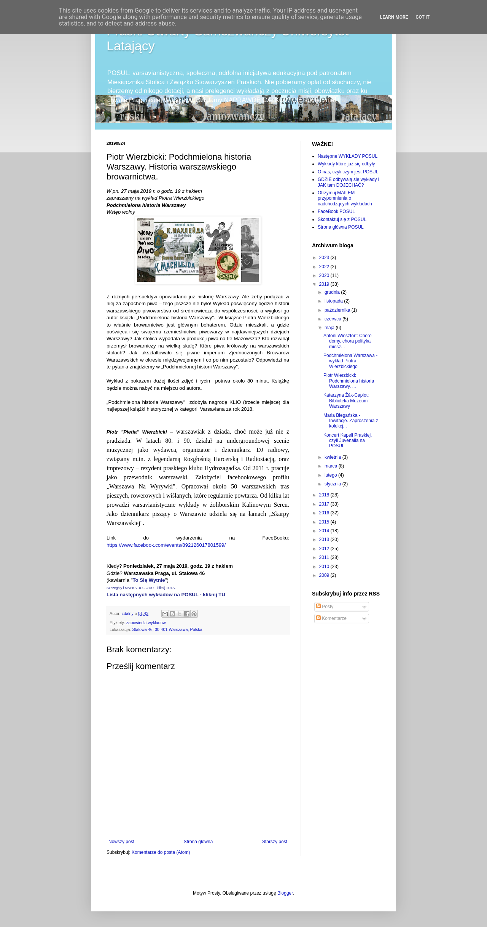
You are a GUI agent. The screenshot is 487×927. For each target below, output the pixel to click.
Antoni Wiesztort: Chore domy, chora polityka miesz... (347, 341)
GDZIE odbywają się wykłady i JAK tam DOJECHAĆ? (348, 182)
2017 (325, 504)
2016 (325, 513)
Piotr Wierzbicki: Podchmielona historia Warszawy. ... (348, 381)
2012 (325, 548)
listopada (334, 301)
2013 (325, 539)
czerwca (333, 319)
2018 (325, 495)
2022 (325, 266)
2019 (325, 284)
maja (330, 327)
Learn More (394, 17)
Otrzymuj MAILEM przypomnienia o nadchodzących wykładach (345, 198)
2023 (325, 257)
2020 (325, 275)
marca (332, 466)
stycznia (333, 484)
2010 (325, 566)
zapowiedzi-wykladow (146, 622)
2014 (325, 530)
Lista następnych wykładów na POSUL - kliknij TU (166, 594)
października (338, 310)
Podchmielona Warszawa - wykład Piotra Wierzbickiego (350, 361)
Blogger (285, 893)
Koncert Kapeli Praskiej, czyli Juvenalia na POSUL (347, 440)
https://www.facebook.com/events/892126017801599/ (166, 545)
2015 (325, 522)
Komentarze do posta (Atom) (161, 852)
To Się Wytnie (148, 580)
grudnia (333, 292)
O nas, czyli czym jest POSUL (348, 172)
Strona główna (198, 841)
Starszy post (274, 841)
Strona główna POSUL (341, 227)
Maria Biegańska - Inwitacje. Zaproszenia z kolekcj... (350, 421)
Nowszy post (121, 841)
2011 (325, 557)
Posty (324, 606)
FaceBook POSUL (336, 211)
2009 (325, 575)
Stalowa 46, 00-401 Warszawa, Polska (167, 629)
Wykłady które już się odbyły (346, 164)
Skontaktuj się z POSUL (342, 219)
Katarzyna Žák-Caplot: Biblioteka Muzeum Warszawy (346, 400)
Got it (422, 17)
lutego (331, 475)
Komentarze (331, 618)
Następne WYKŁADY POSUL (347, 156)
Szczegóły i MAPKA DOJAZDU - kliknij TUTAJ (142, 588)
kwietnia (333, 457)
